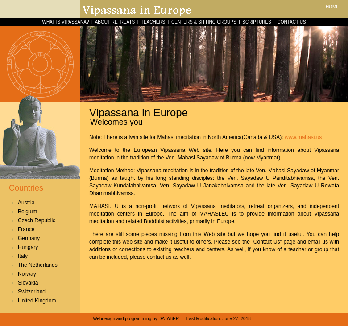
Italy (23, 256)
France (26, 229)
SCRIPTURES (256, 22)
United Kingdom (37, 300)
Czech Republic (36, 220)
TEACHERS (153, 22)
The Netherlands (38, 265)
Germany (29, 238)
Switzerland (32, 292)
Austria (26, 203)
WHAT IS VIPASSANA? (65, 22)
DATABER (168, 318)
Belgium (27, 211)
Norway (27, 274)
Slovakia (28, 283)
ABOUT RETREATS (115, 22)
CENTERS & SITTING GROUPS (203, 22)
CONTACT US (291, 22)
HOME (332, 6)
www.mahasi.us (303, 137)
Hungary (28, 247)
